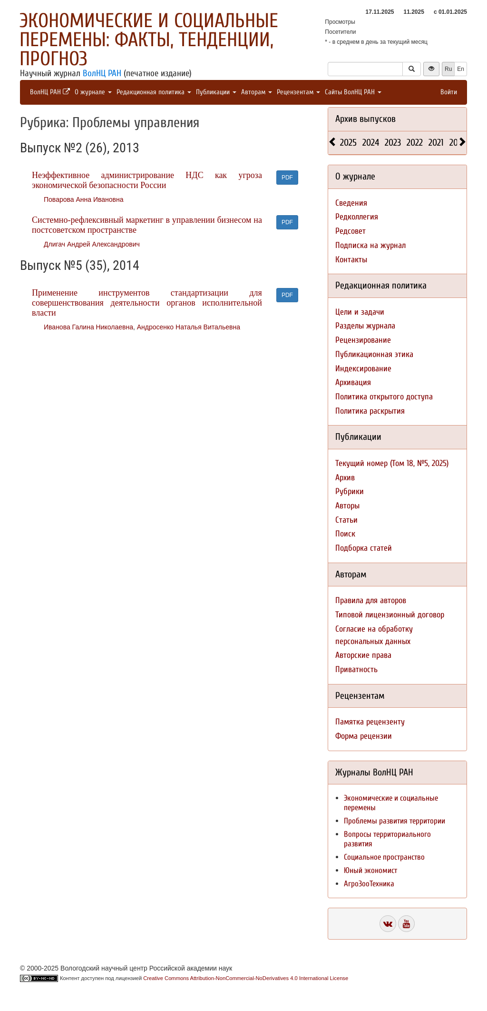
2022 (415, 142)
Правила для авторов (370, 600)
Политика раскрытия (370, 411)
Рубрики (349, 491)
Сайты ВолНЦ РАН (353, 92)
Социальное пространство (384, 857)
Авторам (256, 92)
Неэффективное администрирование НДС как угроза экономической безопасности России (147, 180)
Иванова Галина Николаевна (88, 327)
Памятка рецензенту (370, 722)
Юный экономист (370, 870)
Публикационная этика (374, 354)
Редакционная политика (154, 92)
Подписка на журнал (370, 245)
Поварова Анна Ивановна (84, 199)
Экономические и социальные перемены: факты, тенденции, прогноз (148, 39)
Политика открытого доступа (384, 397)
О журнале (93, 92)
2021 (436, 142)
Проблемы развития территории (394, 820)
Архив (345, 478)
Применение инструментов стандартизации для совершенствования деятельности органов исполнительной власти (147, 302)
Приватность (356, 669)
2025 (348, 142)
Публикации (216, 92)
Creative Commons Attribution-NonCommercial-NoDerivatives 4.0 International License (245, 978)
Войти (448, 92)
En (460, 69)
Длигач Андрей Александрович (92, 244)
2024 (370, 142)
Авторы (347, 506)
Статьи (346, 520)
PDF (287, 177)
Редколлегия (356, 217)
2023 (393, 142)
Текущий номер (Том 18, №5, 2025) (391, 463)
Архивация (353, 382)
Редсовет (350, 231)
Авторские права (363, 655)
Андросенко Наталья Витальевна (188, 327)
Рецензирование (363, 340)
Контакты (351, 260)
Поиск (345, 534)
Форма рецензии (363, 736)
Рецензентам (298, 92)
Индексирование (363, 369)
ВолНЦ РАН (102, 73)
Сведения (351, 203)
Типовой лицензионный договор (389, 615)
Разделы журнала (365, 326)
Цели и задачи (359, 312)
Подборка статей (363, 548)
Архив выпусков (365, 118)
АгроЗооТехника (369, 883)
